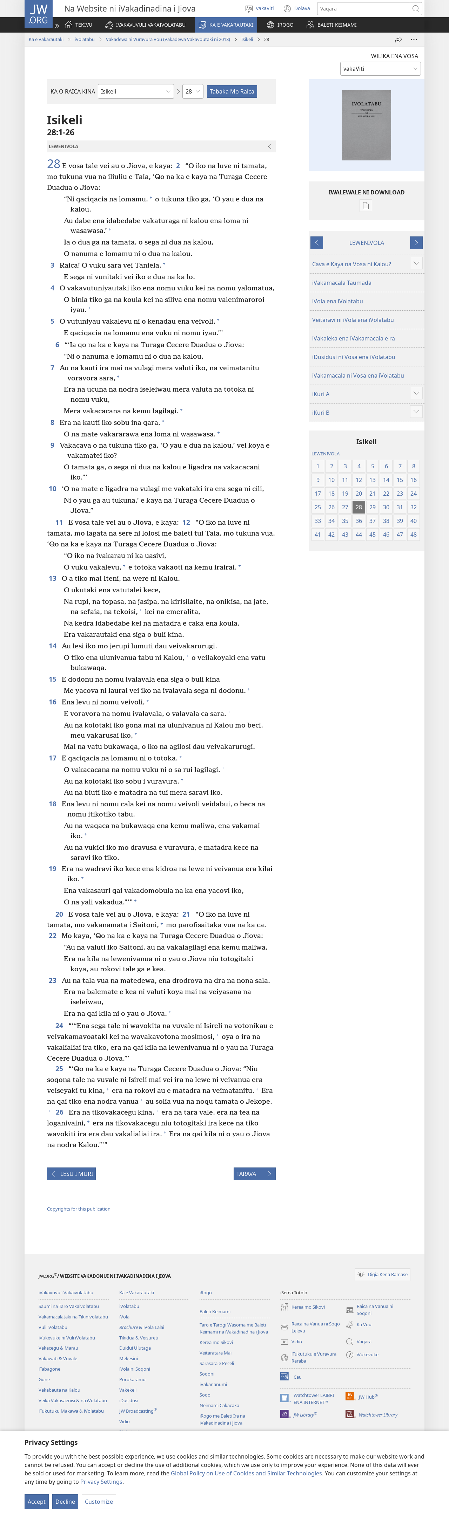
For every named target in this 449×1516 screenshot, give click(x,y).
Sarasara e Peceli (217, 1363)
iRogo (206, 1292)
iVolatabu (85, 39)
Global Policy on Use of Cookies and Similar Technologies (246, 1473)
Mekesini (128, 1358)
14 (53, 645)
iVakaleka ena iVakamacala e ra (353, 338)
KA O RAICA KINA (73, 91)
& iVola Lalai (141, 1327)
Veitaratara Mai (216, 1353)
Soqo (205, 1395)
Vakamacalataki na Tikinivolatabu (73, 1317)
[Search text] (363, 8)
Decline (65, 1501)
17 (53, 757)
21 (187, 914)
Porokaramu (132, 1379)
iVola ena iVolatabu (337, 301)
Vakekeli (127, 1390)
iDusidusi (128, 1400)
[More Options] (414, 40)
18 (53, 803)
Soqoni (207, 1374)
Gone (44, 1379)
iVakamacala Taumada (341, 283)
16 (53, 701)
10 (53, 488)
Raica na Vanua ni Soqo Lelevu (310, 1328)
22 (53, 935)
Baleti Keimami (215, 1311)
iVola (124, 1317)
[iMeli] (398, 40)
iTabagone (49, 1369)
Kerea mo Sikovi (216, 1342)
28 (53, 164)
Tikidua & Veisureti (138, 1338)
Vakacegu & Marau (58, 1348)
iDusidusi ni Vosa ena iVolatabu (353, 357)
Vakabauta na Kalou (59, 1390)
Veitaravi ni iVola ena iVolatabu (353, 320)
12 (187, 522)
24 (60, 1025)
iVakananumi (213, 1384)
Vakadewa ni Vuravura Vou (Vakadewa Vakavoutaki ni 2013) (168, 39)
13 (53, 578)
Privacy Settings (101, 1482)
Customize (99, 1501)
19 (53, 868)
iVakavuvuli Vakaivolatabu (66, 1292)
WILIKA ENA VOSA (394, 56)
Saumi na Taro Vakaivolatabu (69, 1306)
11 (60, 522)
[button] (145, 25)
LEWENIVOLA (366, 243)
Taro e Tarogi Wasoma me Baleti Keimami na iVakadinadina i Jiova (234, 1328)
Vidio (124, 1421)
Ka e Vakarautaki (46, 39)
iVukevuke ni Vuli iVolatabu (67, 1338)
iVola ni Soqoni (134, 1369)
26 (60, 1112)
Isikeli (247, 39)
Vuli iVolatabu (53, 1327)
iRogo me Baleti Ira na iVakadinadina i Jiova (222, 1419)
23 (53, 980)
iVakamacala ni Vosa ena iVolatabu (358, 375)
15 (53, 679)
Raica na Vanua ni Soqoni (369, 1310)
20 (60, 914)
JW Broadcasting (138, 1411)
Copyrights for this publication (78, 1209)
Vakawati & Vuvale (58, 1358)
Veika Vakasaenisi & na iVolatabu (73, 1400)
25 (60, 1068)
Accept (37, 1501)
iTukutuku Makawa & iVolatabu (71, 1411)
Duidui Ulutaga (135, 1348)
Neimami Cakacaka (219, 1405)
